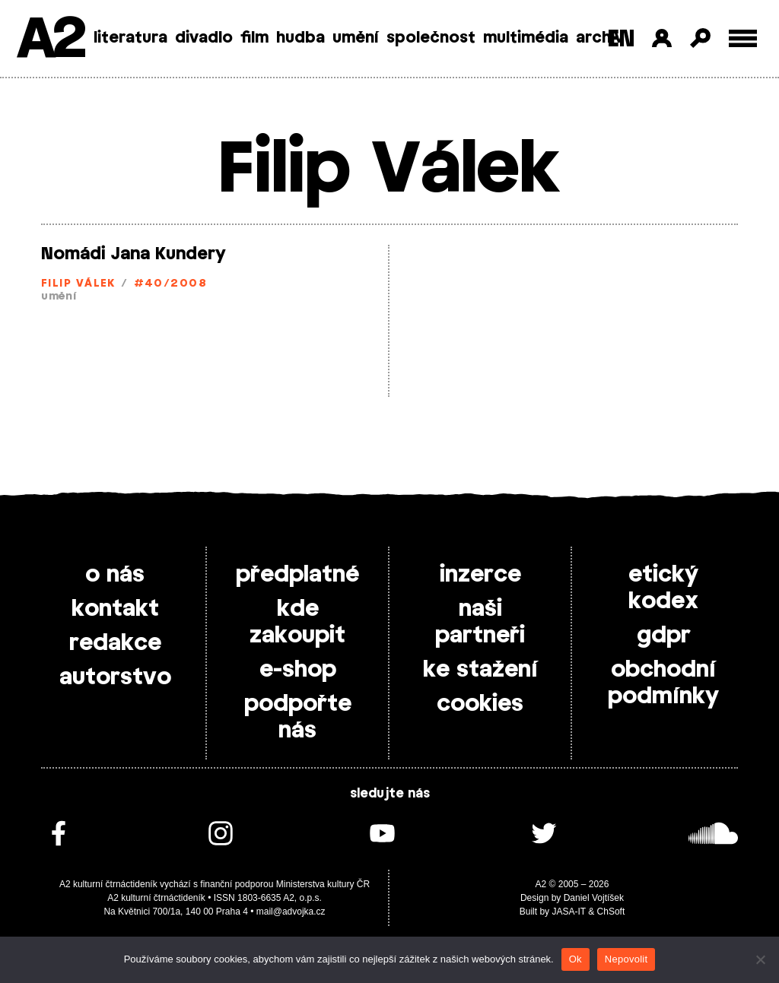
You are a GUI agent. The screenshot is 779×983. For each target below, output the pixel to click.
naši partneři (480, 622)
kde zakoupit (297, 622)
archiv (600, 38)
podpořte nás (297, 717)
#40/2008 (171, 283)
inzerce (480, 574)
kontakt (115, 609)
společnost (430, 38)
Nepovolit (626, 959)
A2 (50, 40)
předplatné (297, 574)
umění (355, 38)
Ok (575, 959)
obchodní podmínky (663, 683)
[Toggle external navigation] (742, 38)
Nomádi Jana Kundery (133, 254)
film (254, 38)
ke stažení (480, 669)
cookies (480, 704)
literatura (130, 38)
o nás (115, 574)
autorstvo (115, 677)
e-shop (297, 669)
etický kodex (663, 588)
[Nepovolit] (760, 959)
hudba (300, 38)
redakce (115, 643)
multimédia (525, 38)
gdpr (664, 635)
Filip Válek (78, 283)
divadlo (204, 38)
